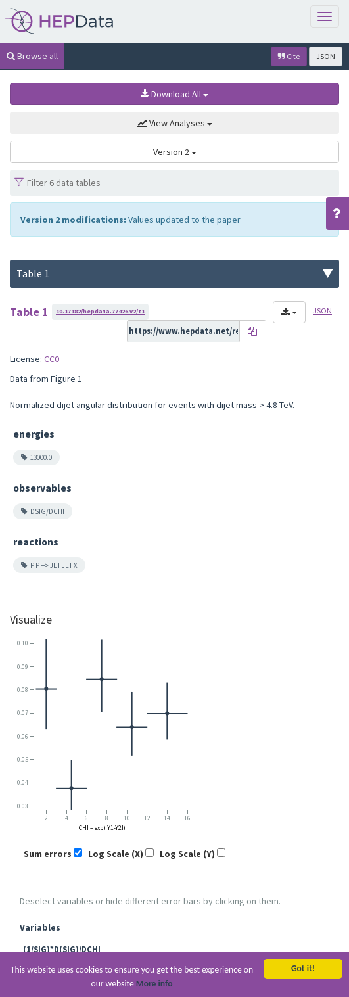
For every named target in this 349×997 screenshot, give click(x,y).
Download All (174, 94)
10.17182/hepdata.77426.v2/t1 (100, 311)
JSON (325, 56)
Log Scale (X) (115, 854)
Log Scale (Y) (187, 854)
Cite (289, 56)
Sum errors (48, 854)
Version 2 (175, 152)
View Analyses (174, 123)
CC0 (51, 359)
